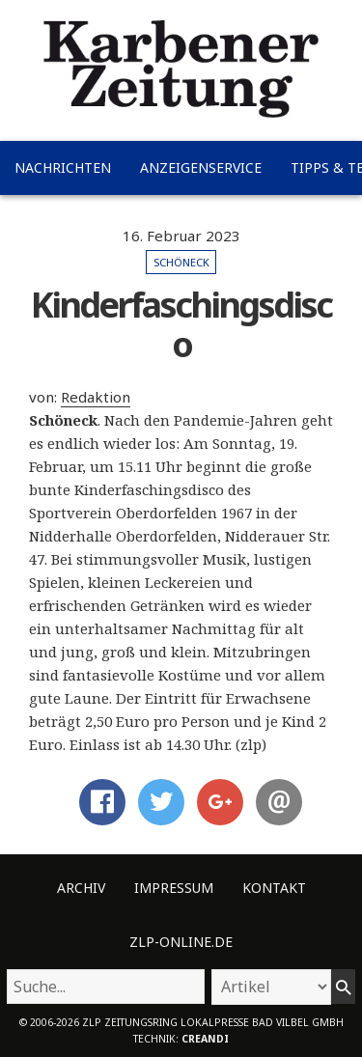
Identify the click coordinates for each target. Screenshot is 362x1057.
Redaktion (95, 396)
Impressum (173, 887)
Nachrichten (62, 167)
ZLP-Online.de (181, 941)
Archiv (81, 887)
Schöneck (181, 262)
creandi (205, 1038)
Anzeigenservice (201, 167)
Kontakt (274, 887)
